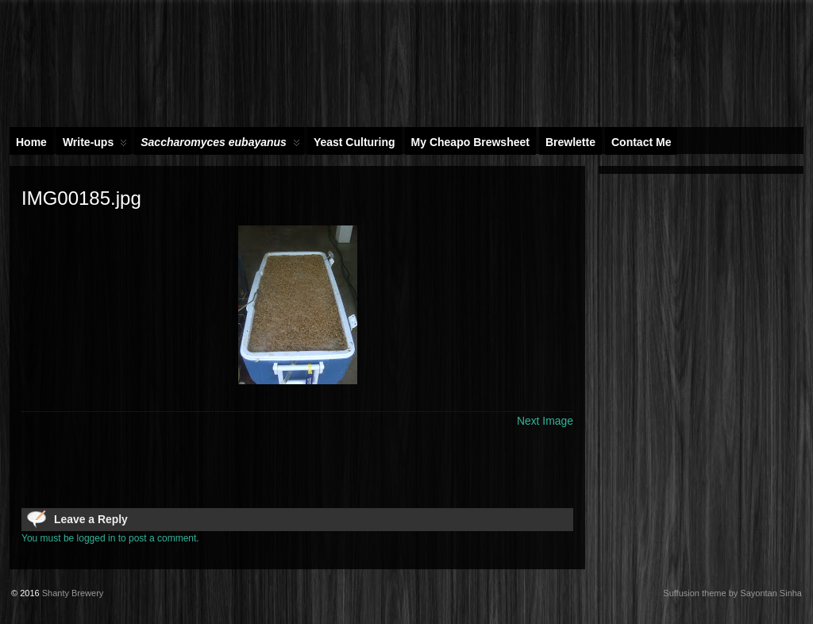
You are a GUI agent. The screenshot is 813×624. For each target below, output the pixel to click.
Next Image (545, 420)
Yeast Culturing (354, 142)
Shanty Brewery (73, 593)
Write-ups (95, 145)
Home (31, 142)
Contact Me (641, 142)
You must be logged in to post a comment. (110, 538)
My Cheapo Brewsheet (470, 142)
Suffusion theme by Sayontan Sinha (732, 593)
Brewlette (570, 142)
